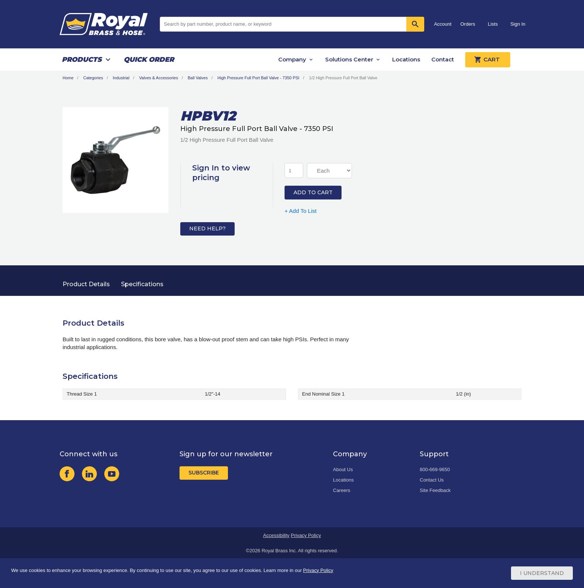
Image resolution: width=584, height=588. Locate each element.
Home (68, 78)
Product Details (86, 284)
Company (292, 59)
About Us (343, 469)
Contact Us (432, 480)
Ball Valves (198, 78)
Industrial (121, 78)
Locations (406, 59)
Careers (341, 490)
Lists (493, 24)
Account (442, 24)
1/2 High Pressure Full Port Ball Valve (343, 78)
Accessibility (276, 535)
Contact (442, 59)
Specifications (142, 284)
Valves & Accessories (158, 78)
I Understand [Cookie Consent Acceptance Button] (542, 573)
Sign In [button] (517, 24)
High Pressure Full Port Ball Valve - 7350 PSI (258, 78)
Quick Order (149, 59)
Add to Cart (313, 192)
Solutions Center (349, 59)
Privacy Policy (306, 535)
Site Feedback (435, 490)
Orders (467, 24)
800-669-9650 (435, 469)
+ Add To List (301, 211)
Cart (487, 59)
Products (82, 59)
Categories (93, 78)
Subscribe (203, 472)
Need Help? (207, 228)
